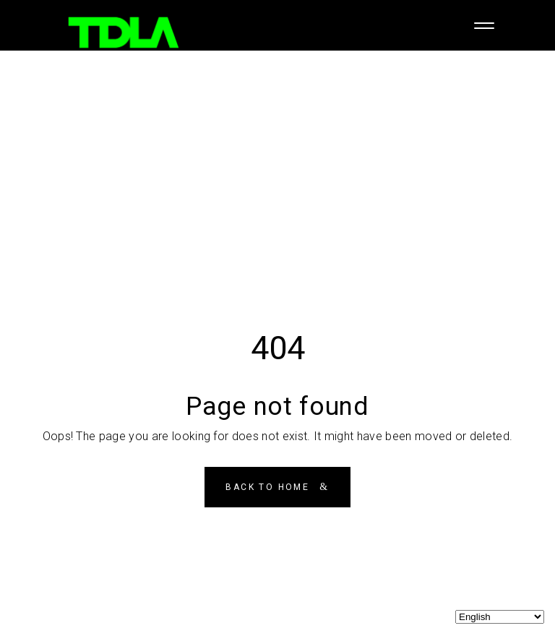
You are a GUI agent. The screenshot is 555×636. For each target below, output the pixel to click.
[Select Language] (499, 617)
